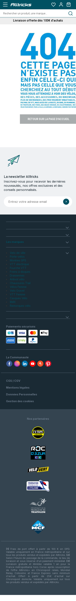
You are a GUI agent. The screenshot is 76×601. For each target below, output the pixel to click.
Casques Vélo (18, 298)
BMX (13, 302)
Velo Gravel (17, 290)
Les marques (15, 241)
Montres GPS (18, 260)
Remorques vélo (20, 305)
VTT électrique (19, 264)
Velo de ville (17, 252)
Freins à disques (20, 271)
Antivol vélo (17, 279)
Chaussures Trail (20, 283)
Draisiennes (17, 275)
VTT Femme (17, 294)
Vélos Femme (18, 286)
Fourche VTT (18, 268)
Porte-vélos (17, 256)
